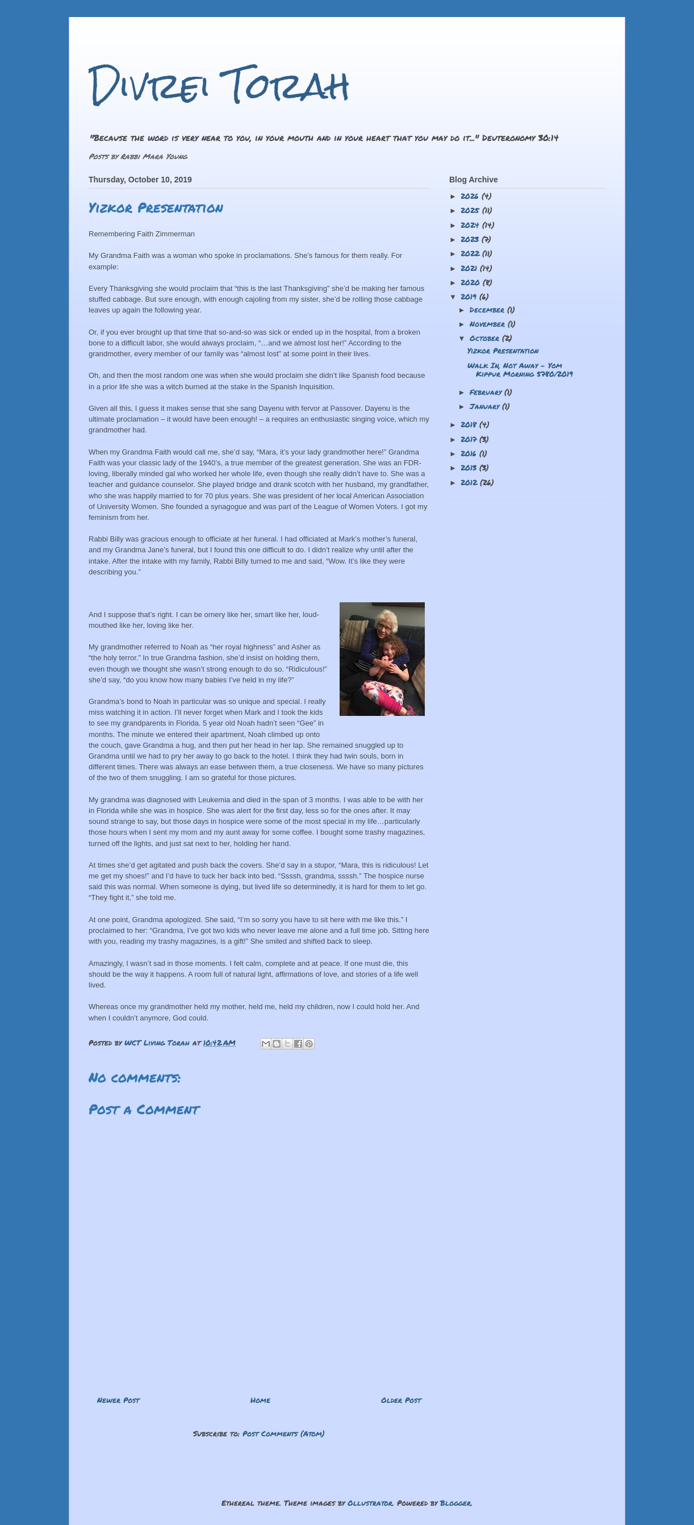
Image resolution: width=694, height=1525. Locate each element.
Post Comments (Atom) (284, 1433)
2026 (471, 196)
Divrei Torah (219, 85)
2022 (471, 253)
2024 (471, 225)
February (487, 392)
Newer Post (118, 1400)
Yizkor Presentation (502, 350)
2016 (470, 453)
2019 (470, 296)
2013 (470, 468)
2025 (471, 210)
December (488, 310)
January (486, 406)
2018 (470, 424)
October (486, 338)
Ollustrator (370, 1503)
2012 (470, 482)
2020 (472, 282)
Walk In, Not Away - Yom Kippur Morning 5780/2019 (520, 370)
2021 (470, 268)
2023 (471, 239)
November (489, 324)
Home (260, 1400)
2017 (470, 439)
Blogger (455, 1503)
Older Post (401, 1400)
